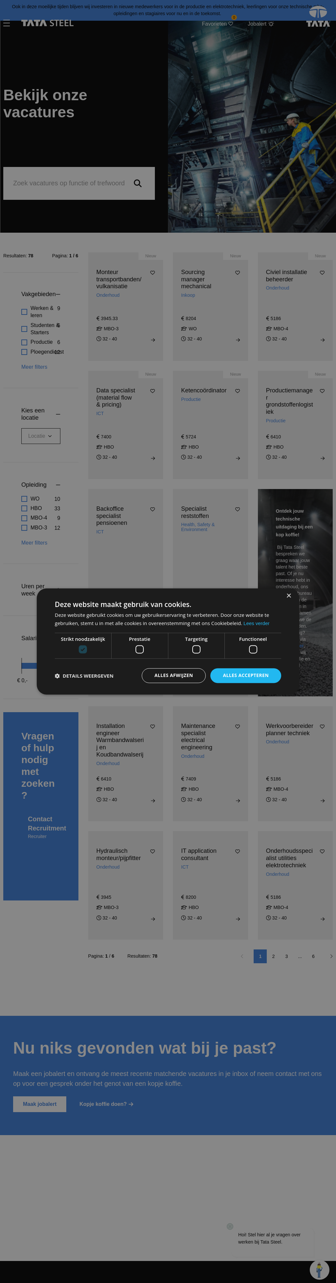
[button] (84, 676)
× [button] (288, 596)
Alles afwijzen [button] (174, 675)
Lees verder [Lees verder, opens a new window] (256, 623)
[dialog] (168, 641)
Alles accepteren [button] (246, 675)
